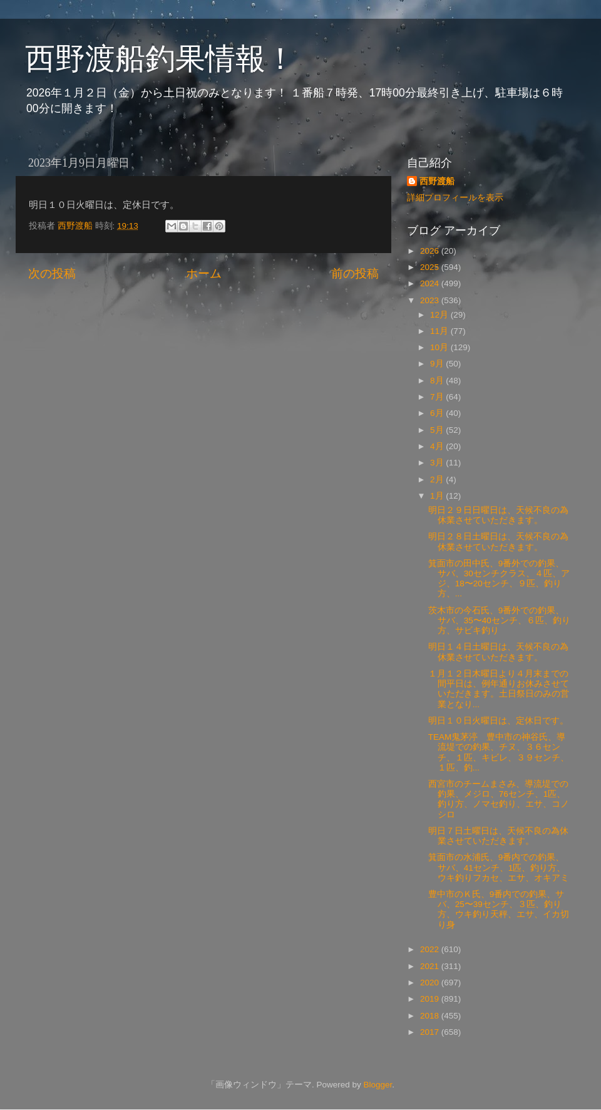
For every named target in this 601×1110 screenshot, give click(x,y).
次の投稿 (52, 273)
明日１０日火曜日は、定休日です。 (498, 720)
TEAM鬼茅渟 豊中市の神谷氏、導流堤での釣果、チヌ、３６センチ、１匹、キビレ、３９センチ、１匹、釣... (498, 752)
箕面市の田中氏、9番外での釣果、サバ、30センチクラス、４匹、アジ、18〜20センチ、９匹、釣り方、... (499, 579)
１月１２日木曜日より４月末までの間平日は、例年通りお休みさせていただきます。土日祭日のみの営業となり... (498, 689)
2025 (430, 267)
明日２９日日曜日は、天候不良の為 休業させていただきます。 (498, 515)
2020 (430, 982)
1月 (438, 496)
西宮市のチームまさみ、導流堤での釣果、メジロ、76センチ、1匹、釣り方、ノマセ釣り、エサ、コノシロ (498, 799)
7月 (438, 397)
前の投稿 (355, 273)
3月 (438, 462)
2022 (430, 949)
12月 (440, 314)
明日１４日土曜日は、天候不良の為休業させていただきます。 (498, 651)
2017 (430, 1032)
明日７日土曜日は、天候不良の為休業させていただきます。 (498, 836)
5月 (438, 430)
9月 (438, 363)
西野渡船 (437, 181)
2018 (430, 1015)
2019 (430, 999)
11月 (440, 331)
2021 (430, 966)
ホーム (204, 273)
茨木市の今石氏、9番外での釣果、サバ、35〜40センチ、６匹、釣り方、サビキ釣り (499, 620)
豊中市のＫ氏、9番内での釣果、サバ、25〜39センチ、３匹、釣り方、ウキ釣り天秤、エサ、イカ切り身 (498, 910)
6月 (438, 413)
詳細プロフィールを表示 (455, 197)
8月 (438, 380)
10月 (440, 347)
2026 (430, 251)
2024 (430, 283)
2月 (438, 479)
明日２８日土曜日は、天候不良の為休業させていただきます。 (498, 541)
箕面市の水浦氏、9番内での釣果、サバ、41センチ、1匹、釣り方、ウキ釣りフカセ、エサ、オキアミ (498, 867)
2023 (430, 300)
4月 (438, 446)
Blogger (377, 1084)
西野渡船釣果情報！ (160, 58)
